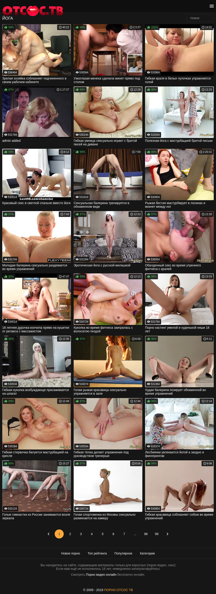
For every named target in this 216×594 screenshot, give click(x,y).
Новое (195, 18)
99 (157, 534)
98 (146, 534)
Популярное (123, 553)
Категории (147, 553)
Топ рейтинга (97, 553)
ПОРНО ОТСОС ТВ (118, 590)
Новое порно (70, 553)
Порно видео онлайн (101, 574)
